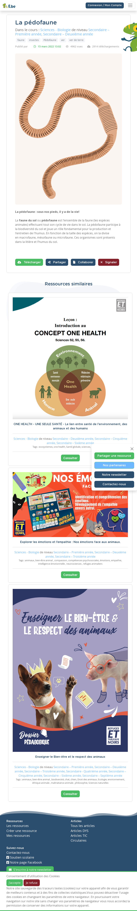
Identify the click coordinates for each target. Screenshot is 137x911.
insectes (34, 40)
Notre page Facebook (24, 862)
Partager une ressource (114, 455)
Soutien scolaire (20, 857)
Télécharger (29, 262)
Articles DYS (79, 831)
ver (63, 40)
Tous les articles (83, 826)
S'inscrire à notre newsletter (30, 870)
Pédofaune (50, 40)
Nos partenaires (114, 465)
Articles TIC (79, 836)
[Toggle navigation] (130, 5)
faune (20, 40)
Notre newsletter (114, 474)
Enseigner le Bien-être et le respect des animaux (70, 756)
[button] (83, 262)
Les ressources (17, 826)
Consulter (70, 458)
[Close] (132, 449)
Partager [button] (57, 262)
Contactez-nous (114, 484)
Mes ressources (18, 836)
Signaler (108, 262)
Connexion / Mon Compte (105, 5)
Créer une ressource (21, 831)
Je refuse (31, 883)
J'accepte (15, 883)
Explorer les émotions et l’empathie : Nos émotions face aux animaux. (70, 542)
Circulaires (79, 840)
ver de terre (76, 40)
